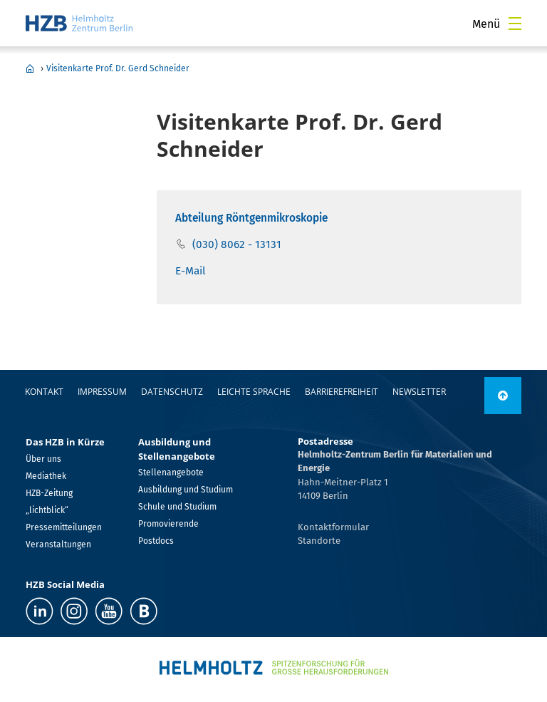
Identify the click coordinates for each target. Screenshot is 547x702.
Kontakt (44, 392)
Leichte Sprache (254, 392)
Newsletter (419, 392)
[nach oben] (502, 395)
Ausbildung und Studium (185, 490)
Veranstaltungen (58, 544)
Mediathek (46, 476)
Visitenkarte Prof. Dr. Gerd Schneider (117, 68)
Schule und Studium (177, 507)
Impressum (102, 392)
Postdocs (156, 541)
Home (30, 68)
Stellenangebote (171, 473)
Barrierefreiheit (341, 392)
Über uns (43, 459)
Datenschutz (172, 392)
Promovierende (168, 524)
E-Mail (190, 270)
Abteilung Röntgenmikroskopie (251, 218)
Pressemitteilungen (64, 527)
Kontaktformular (333, 527)
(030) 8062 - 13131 (236, 244)
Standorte (319, 540)
